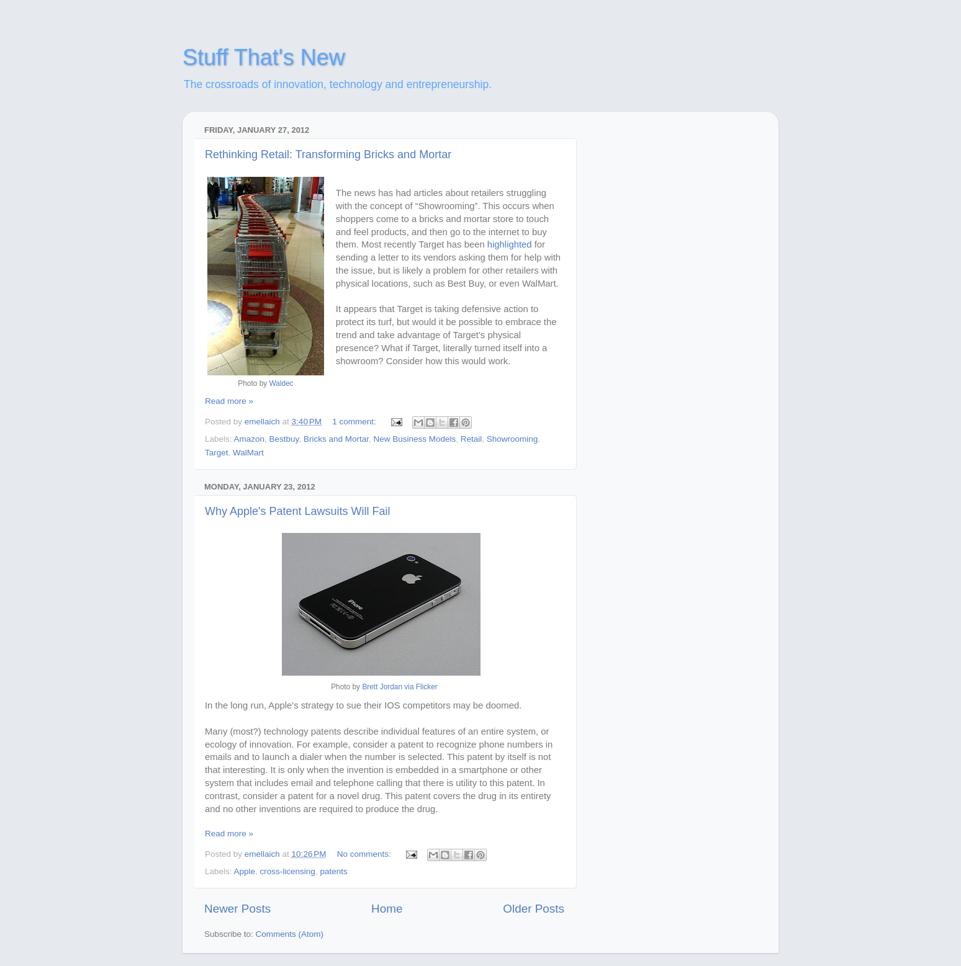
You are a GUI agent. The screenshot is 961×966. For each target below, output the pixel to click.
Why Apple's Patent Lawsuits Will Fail (297, 511)
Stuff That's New (264, 57)
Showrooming (512, 439)
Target (216, 452)
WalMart (248, 452)
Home (386, 908)
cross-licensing (287, 871)
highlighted (511, 244)
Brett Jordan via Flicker (399, 686)
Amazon (249, 439)
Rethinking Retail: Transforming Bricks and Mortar (328, 154)
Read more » (229, 401)
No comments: (365, 854)
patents (333, 871)
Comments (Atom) (290, 934)
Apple (245, 871)
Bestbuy (284, 439)
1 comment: (355, 421)
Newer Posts (237, 908)
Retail (471, 439)
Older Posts (533, 908)
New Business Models (414, 439)
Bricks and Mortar (336, 439)
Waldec (281, 383)
